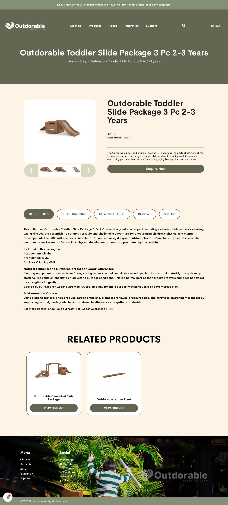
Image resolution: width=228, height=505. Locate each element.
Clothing (75, 26)
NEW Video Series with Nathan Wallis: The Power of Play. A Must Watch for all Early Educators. (114, 4)
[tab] (39, 214)
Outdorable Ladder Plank (114, 399)
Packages (127, 137)
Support (151, 26)
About (113, 26)
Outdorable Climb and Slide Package (54, 398)
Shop (83, 61)
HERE (109, 309)
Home (72, 61)
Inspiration (131, 26)
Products (95, 26)
